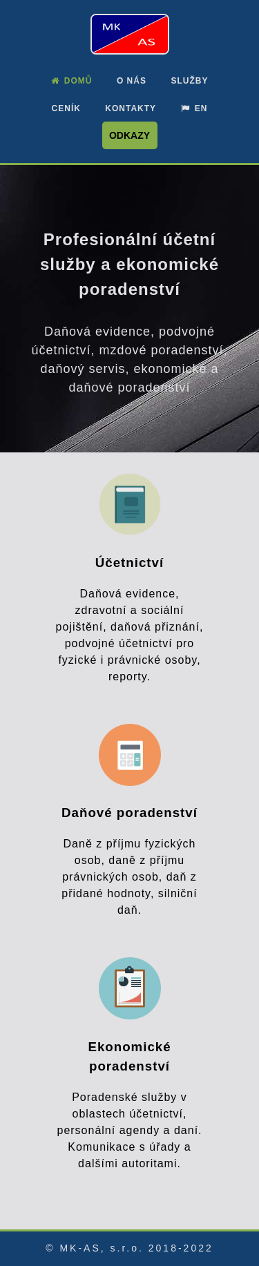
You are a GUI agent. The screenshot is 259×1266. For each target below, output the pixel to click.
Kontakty (130, 108)
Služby (189, 81)
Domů (72, 81)
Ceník (66, 108)
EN (194, 108)
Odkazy (129, 135)
